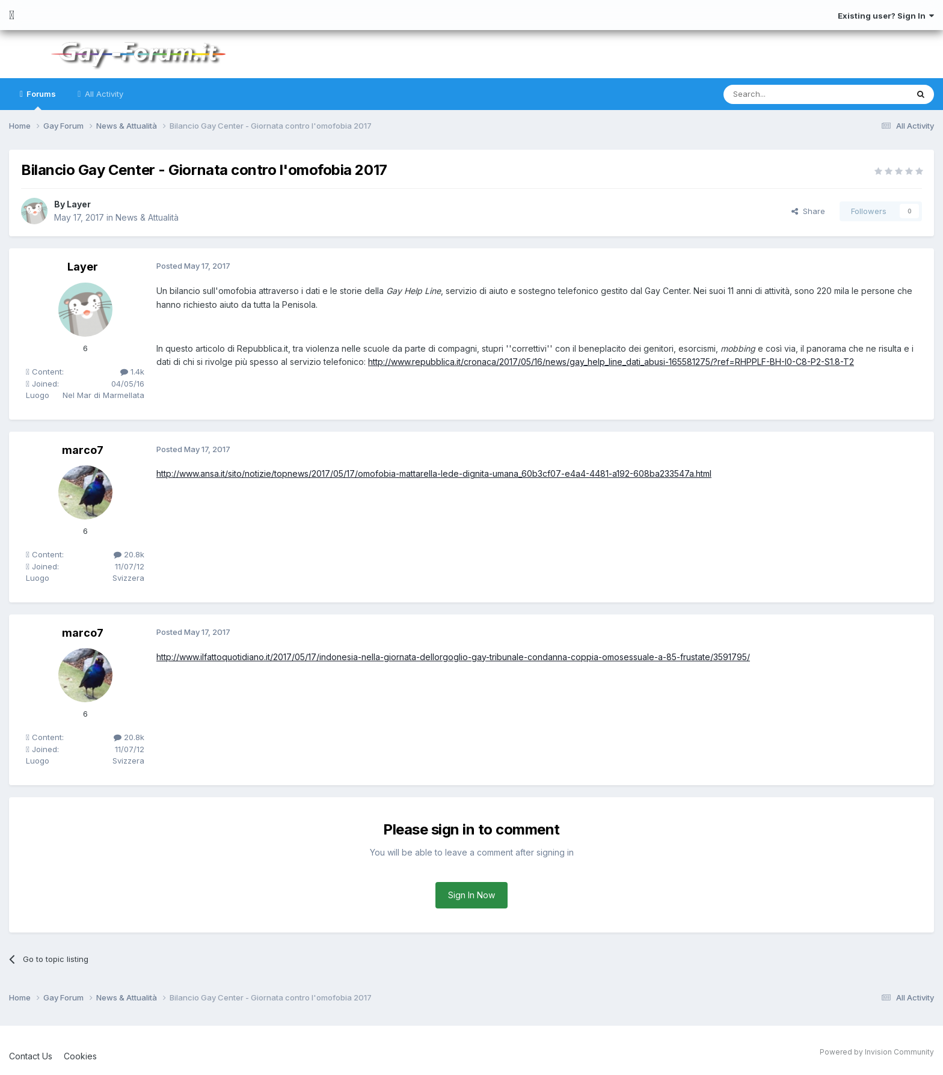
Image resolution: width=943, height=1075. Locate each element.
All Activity (102, 94)
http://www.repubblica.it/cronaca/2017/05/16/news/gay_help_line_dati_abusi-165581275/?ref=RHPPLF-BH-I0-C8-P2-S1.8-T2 (611, 362)
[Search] (784, 94)
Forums (40, 99)
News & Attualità (147, 217)
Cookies (80, 1056)
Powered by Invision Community (877, 1051)
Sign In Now (471, 895)
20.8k (129, 554)
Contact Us (30, 1056)
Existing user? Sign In (886, 15)
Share (808, 211)
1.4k (132, 371)
